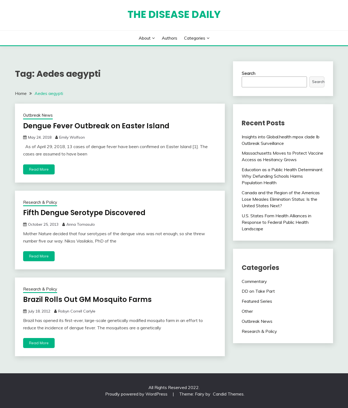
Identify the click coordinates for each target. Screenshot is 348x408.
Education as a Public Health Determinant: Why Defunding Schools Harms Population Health (282, 176)
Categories (194, 38)
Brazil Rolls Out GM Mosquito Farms (87, 299)
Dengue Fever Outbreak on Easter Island (96, 126)
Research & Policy (40, 202)
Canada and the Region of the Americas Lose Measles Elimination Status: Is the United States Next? (281, 199)
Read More (39, 169)
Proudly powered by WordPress (137, 394)
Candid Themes (228, 394)
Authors (169, 38)
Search (248, 73)
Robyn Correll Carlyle (76, 311)
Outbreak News (38, 115)
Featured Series (257, 301)
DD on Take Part (258, 291)
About (145, 38)
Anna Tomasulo (80, 224)
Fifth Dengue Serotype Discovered (84, 213)
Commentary (254, 281)
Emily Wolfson (72, 137)
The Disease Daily (174, 14)
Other (247, 311)
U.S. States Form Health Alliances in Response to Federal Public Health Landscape (276, 222)
